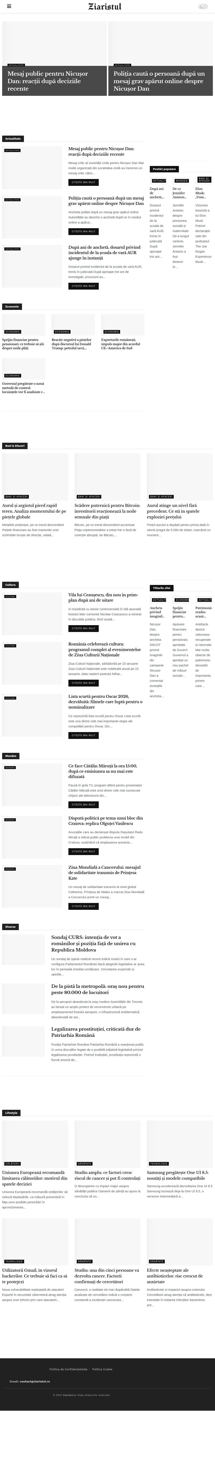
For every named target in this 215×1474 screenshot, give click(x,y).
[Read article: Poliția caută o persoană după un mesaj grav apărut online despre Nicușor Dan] (32, 217)
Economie (13, 331)
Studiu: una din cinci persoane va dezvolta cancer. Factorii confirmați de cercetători (107, 1276)
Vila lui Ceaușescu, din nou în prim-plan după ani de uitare (103, 598)
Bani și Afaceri (204, 179)
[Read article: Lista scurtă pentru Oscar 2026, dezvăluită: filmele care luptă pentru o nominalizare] (32, 715)
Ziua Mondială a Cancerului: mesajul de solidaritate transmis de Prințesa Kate (104, 873)
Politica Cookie (102, 1369)
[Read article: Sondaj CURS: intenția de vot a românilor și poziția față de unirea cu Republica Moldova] (23, 949)
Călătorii (12, 1163)
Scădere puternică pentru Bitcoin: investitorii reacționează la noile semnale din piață (107, 511)
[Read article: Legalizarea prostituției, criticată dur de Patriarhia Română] (23, 1041)
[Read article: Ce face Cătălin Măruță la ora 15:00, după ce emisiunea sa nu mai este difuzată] (32, 785)
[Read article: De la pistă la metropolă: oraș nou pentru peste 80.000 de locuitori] (23, 998)
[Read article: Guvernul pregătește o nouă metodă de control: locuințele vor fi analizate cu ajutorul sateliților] (23, 369)
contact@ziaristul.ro (35, 1381)
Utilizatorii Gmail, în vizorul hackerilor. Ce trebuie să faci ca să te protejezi (34, 1276)
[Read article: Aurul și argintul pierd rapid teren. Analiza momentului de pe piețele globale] (35, 477)
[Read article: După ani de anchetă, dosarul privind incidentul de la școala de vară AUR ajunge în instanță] (32, 266)
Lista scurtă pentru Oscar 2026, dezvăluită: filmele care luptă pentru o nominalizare (105, 702)
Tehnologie (159, 1163)
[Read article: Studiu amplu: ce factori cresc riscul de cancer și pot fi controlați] (108, 1144)
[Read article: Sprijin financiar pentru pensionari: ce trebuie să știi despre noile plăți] (23, 325)
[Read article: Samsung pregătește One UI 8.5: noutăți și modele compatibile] (180, 1144)
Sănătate (84, 1163)
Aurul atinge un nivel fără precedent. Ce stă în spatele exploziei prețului (173, 511)
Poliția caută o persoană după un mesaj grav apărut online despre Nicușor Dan (106, 201)
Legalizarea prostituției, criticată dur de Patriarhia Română (96, 1032)
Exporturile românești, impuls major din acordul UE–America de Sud (120, 344)
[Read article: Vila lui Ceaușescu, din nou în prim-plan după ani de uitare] (32, 613)
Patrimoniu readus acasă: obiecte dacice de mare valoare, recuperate (203, 612)
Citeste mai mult (85, 181)
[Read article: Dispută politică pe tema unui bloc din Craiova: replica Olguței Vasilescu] (32, 837)
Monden (182, 180)
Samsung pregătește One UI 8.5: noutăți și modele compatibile (177, 1175)
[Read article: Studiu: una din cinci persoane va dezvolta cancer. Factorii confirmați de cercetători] (108, 1242)
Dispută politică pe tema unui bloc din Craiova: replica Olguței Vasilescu (105, 821)
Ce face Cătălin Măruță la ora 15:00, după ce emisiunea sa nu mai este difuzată (102, 771)
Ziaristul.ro (69, 1395)
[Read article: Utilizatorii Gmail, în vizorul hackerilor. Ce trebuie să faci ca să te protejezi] (35, 1242)
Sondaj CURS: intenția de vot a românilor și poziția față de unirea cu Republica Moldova (93, 944)
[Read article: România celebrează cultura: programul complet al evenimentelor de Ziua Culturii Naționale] (32, 663)
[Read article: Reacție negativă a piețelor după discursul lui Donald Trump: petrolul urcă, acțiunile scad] (73, 325)
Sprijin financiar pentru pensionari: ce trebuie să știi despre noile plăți (23, 344)
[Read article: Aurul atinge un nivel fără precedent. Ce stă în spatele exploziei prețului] (180, 477)
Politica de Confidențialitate (68, 1369)
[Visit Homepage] (105, 6)
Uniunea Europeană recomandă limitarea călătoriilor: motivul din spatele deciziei (34, 1178)
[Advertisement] (107, 115)
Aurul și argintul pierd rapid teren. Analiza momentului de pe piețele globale (34, 511)
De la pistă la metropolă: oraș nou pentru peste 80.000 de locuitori (97, 989)
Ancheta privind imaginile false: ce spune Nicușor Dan (157, 612)
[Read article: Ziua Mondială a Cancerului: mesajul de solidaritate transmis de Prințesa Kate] (32, 886)
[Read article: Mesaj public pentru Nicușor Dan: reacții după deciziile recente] (32, 167)
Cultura (12, 596)
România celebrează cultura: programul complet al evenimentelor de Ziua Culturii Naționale (104, 649)
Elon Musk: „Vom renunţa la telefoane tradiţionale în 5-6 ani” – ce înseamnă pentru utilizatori (203, 193)
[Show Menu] (9, 6)
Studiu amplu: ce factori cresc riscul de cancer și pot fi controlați (107, 1175)
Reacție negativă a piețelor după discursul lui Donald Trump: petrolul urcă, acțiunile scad (71, 344)
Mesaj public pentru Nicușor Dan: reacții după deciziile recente (101, 152)
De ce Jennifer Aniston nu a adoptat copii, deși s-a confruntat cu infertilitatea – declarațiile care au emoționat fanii (180, 193)
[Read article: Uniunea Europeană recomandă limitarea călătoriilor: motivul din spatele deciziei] (35, 1144)
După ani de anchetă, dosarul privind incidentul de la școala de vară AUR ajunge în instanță (104, 252)
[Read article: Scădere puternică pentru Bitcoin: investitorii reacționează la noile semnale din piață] (108, 477)
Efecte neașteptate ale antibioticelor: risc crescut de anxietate (175, 1276)
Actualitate (17, 65)
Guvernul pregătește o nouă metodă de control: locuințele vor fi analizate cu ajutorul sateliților (23, 388)
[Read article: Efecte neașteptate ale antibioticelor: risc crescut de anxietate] (180, 1242)
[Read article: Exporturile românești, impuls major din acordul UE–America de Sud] (122, 325)
